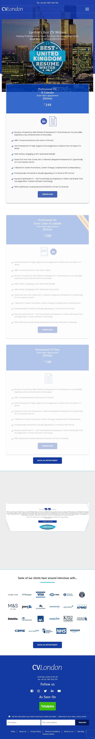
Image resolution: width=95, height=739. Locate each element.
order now (47, 198)
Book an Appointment (47, 460)
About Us (22, 731)
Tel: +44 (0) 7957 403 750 (47, 3)
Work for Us (68, 731)
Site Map (80, 731)
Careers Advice (48, 734)
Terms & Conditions (52, 731)
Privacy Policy (36, 731)
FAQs (13, 731)
